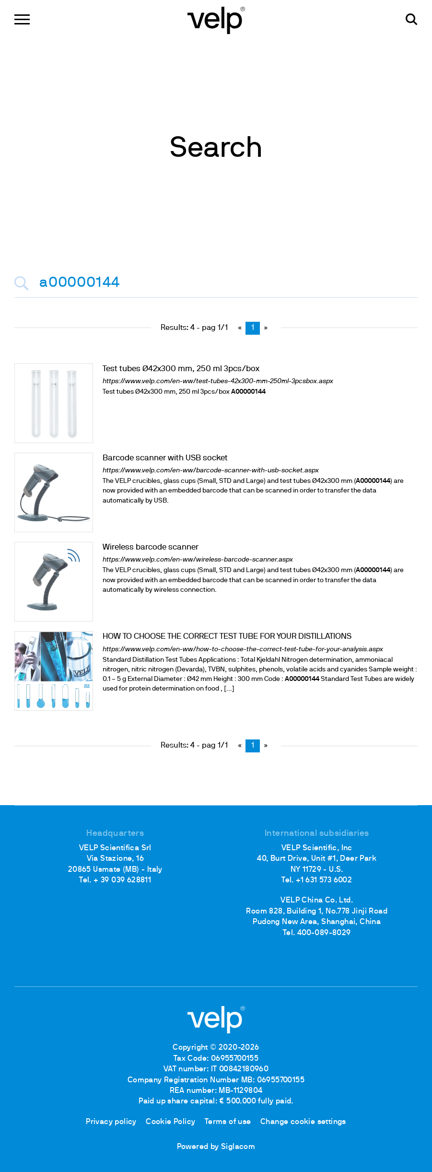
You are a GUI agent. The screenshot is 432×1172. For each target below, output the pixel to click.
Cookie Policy (170, 1122)
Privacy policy (111, 1122)
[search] (412, 19)
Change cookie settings (303, 1122)
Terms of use (228, 1122)
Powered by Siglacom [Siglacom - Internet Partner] (216, 1147)
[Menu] (22, 19)
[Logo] (216, 19)
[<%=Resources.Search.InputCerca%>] (216, 284)
